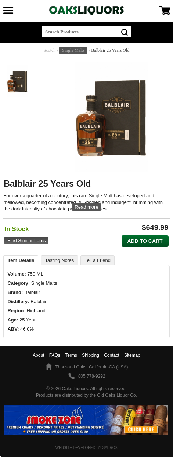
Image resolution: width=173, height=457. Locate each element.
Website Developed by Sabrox (86, 448)
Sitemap (132, 355)
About (38, 355)
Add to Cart (144, 241)
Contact (111, 355)
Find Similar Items (26, 240)
